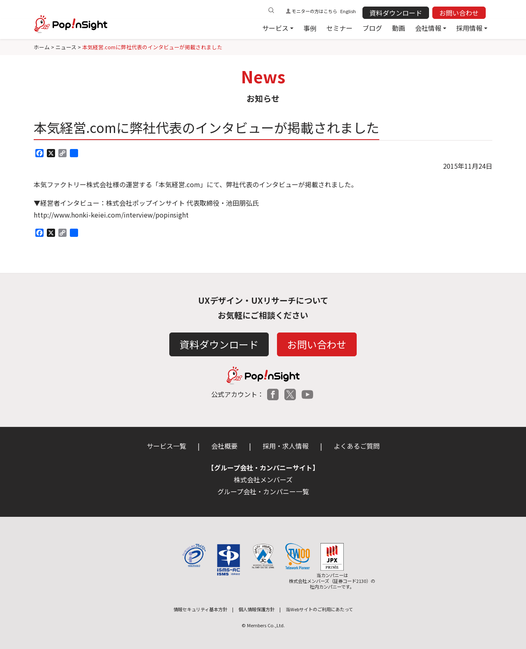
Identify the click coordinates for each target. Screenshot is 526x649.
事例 (309, 28)
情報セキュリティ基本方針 (200, 609)
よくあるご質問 (357, 446)
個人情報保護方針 (256, 609)
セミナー (339, 28)
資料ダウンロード (395, 13)
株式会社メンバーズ (263, 479)
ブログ (372, 28)
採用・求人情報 (286, 446)
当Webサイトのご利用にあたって (319, 609)
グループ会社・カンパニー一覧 (263, 491)
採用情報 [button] (469, 28)
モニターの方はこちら (314, 11)
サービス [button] (275, 28)
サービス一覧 (166, 446)
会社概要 (224, 446)
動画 (398, 28)
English (348, 11)
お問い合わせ (459, 13)
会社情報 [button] (428, 28)
